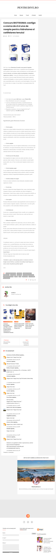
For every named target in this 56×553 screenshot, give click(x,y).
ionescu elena (10, 422)
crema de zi (6, 274)
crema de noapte (27, 273)
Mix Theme (40, 549)
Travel (27, 15)
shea (16, 276)
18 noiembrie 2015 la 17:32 (13, 435)
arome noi (28, 321)
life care (19, 274)
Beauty (21, 15)
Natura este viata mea (12, 407)
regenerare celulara (28, 274)
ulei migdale (6, 278)
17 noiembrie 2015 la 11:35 (13, 405)
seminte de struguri (8, 276)
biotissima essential (10, 273)
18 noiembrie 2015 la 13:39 (13, 426)
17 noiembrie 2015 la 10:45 (13, 382)
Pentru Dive (28, 99)
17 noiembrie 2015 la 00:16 (13, 366)
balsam (16, 321)
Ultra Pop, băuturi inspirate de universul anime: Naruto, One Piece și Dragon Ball (48, 536)
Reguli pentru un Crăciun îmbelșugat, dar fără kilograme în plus (48, 518)
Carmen (9, 384)
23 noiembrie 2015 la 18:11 (13, 450)
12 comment (16, 36)
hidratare (13, 274)
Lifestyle (34, 15)
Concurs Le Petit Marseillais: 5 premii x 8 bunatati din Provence (48, 499)
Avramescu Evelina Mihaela (13, 355)
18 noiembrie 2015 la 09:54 (13, 420)
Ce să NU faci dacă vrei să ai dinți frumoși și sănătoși (48, 527)
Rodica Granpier (11, 367)
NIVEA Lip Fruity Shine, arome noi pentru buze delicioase (29, 326)
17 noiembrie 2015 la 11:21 (13, 389)
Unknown (9, 361)
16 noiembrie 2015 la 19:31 (13, 359)
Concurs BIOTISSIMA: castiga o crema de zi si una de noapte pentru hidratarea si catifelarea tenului (8, 328)
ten (20, 276)
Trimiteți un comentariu (8, 452)
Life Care (19, 99)
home (15, 15)
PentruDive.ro (28, 8)
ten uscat (25, 276)
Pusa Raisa (9, 397)
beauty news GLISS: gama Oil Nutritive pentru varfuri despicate (19, 326)
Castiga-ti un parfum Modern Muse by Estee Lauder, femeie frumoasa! (48, 508)
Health (40, 15)
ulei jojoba (31, 276)
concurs (19, 273)
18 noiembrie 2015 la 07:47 (13, 413)
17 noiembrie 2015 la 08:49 (13, 374)
